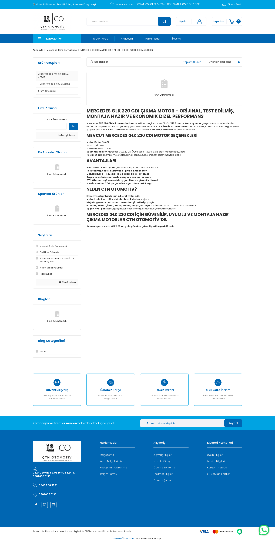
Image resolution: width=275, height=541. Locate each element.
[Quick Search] (51, 126)
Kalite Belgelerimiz (111, 461)
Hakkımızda (152, 38)
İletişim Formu (108, 474)
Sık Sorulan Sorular (218, 474)
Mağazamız (107, 455)
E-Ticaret (129, 538)
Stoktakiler (101, 61)
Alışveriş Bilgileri (162, 455)
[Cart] (227, 21)
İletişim (176, 38)
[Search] (128, 21)
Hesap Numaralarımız (113, 467)
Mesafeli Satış (161, 461)
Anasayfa (127, 38)
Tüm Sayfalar (67, 282)
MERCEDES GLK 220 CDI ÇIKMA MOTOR (133, 49)
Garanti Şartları (162, 480)
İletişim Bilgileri (216, 461)
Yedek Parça (100, 38)
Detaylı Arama (67, 135)
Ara (74, 126)
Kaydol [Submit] (233, 423)
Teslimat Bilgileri (163, 474)
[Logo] (52, 21)
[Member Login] (191, 21)
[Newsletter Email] (182, 423)
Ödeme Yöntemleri (165, 467)
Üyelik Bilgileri (215, 455)
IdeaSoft (118, 538)
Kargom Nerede (217, 467)
